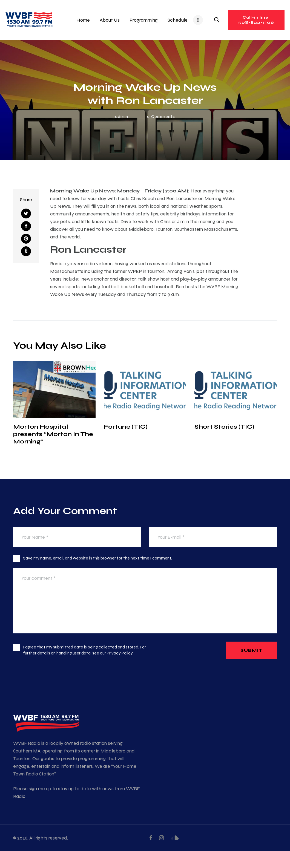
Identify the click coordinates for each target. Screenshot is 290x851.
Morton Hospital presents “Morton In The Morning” (53, 434)
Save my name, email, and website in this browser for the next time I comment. (97, 558)
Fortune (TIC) (125, 426)
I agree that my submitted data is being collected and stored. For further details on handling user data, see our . (84, 650)
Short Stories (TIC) (224, 426)
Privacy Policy (120, 653)
